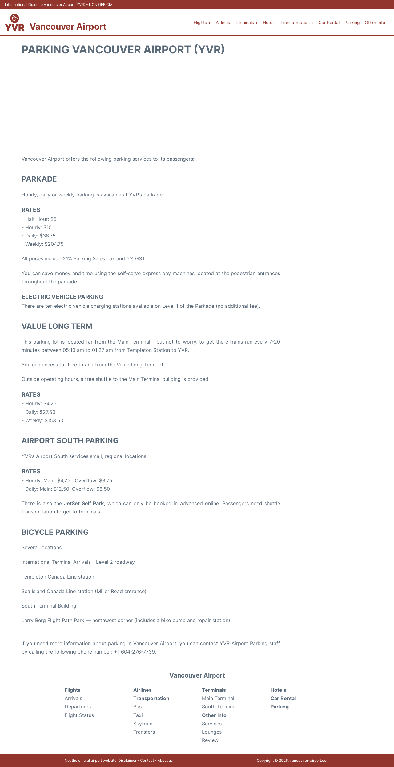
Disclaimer (127, 760)
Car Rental (329, 22)
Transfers (144, 732)
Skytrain (142, 723)
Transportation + (297, 22)
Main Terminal (218, 698)
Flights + (202, 22)
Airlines (223, 22)
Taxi (138, 715)
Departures (78, 706)
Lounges (212, 732)
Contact (147, 760)
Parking (352, 22)
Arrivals (73, 698)
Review (210, 740)
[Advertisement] (197, 105)
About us (165, 760)
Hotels (269, 22)
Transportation (151, 698)
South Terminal (219, 706)
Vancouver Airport (68, 26)
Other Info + (377, 22)
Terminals (214, 690)
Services (212, 723)
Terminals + (246, 22)
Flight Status (79, 715)
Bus (137, 706)
